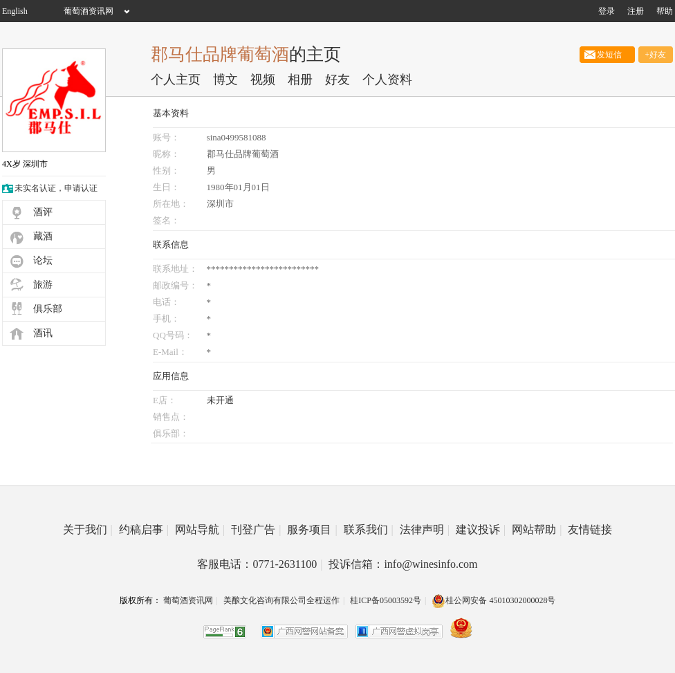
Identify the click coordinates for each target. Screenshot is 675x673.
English (15, 11)
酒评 (43, 212)
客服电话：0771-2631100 (259, 564)
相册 (300, 79)
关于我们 (88, 529)
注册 (635, 11)
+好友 (656, 54)
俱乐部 (47, 309)
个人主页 (176, 79)
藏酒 (43, 236)
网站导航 (200, 529)
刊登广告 (256, 529)
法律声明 (425, 529)
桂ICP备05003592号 (385, 600)
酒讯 (43, 333)
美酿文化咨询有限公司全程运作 (281, 600)
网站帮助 (537, 529)
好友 (337, 79)
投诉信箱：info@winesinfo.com (403, 564)
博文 (225, 79)
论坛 (43, 260)
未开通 (220, 400)
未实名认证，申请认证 (56, 188)
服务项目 (312, 529)
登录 (606, 11)
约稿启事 (144, 529)
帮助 (664, 11)
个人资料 (387, 79)
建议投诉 (481, 529)
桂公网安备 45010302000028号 (493, 600)
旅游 (43, 284)
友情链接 (590, 529)
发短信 (607, 54)
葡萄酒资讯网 (88, 11)
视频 (262, 79)
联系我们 (369, 529)
